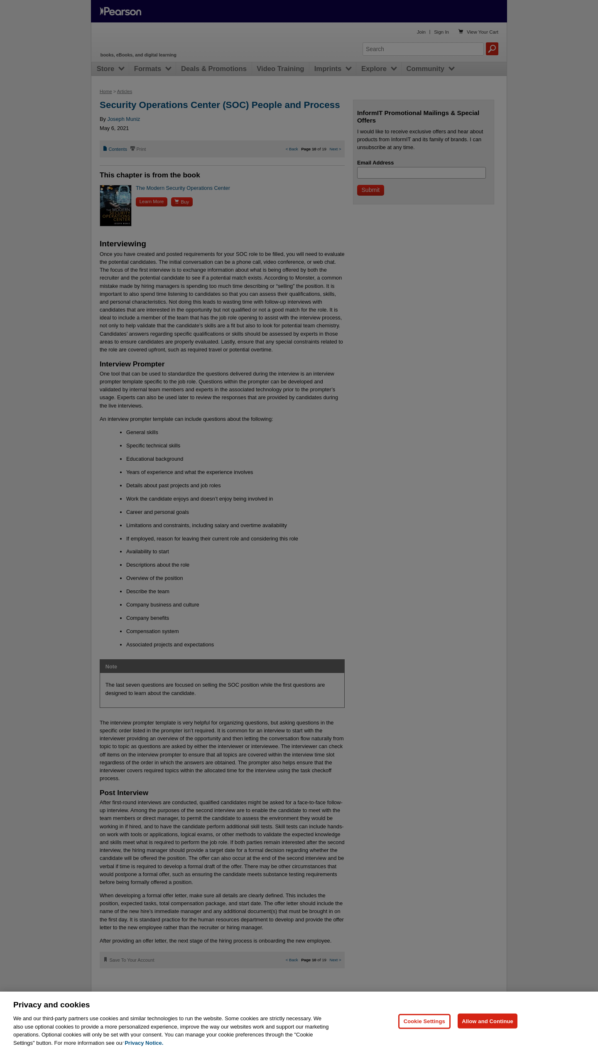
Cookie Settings (424, 1036)
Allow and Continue (487, 1036)
